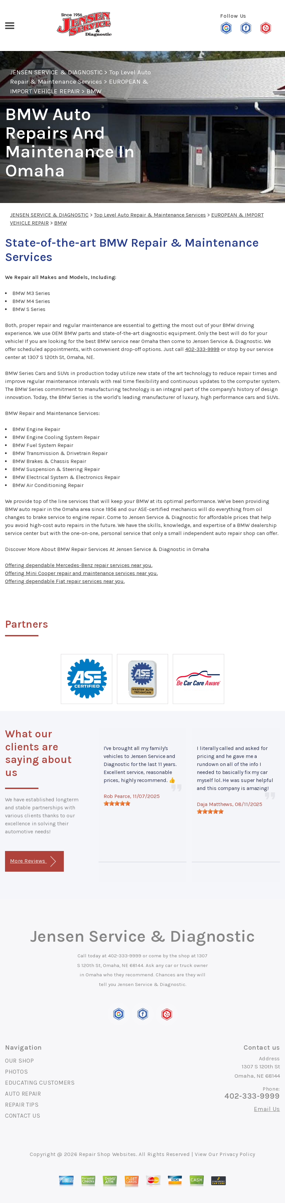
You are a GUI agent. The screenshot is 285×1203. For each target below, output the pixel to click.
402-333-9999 (202, 349)
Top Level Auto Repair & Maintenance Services (150, 215)
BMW (94, 91)
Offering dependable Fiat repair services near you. (65, 581)
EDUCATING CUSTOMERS (40, 1082)
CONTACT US (22, 1115)
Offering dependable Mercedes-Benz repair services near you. (78, 565)
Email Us (267, 1109)
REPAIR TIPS (22, 1104)
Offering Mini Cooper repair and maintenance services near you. (81, 573)
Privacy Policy (237, 1154)
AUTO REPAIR (23, 1093)
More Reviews (33, 861)
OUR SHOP (19, 1060)
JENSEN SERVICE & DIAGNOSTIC (56, 72)
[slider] (117, 803)
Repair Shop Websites (107, 1154)
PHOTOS (16, 1071)
